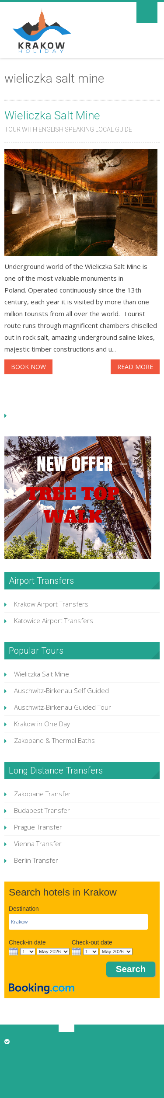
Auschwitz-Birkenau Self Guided (61, 690)
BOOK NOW (28, 367)
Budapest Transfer (42, 810)
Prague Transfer (38, 827)
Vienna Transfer (38, 843)
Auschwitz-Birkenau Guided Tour (62, 707)
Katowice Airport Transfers (53, 620)
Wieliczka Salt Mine (52, 115)
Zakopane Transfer (42, 793)
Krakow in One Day (42, 723)
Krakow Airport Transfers (51, 604)
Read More (135, 367)
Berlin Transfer (36, 860)
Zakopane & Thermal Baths (54, 740)
